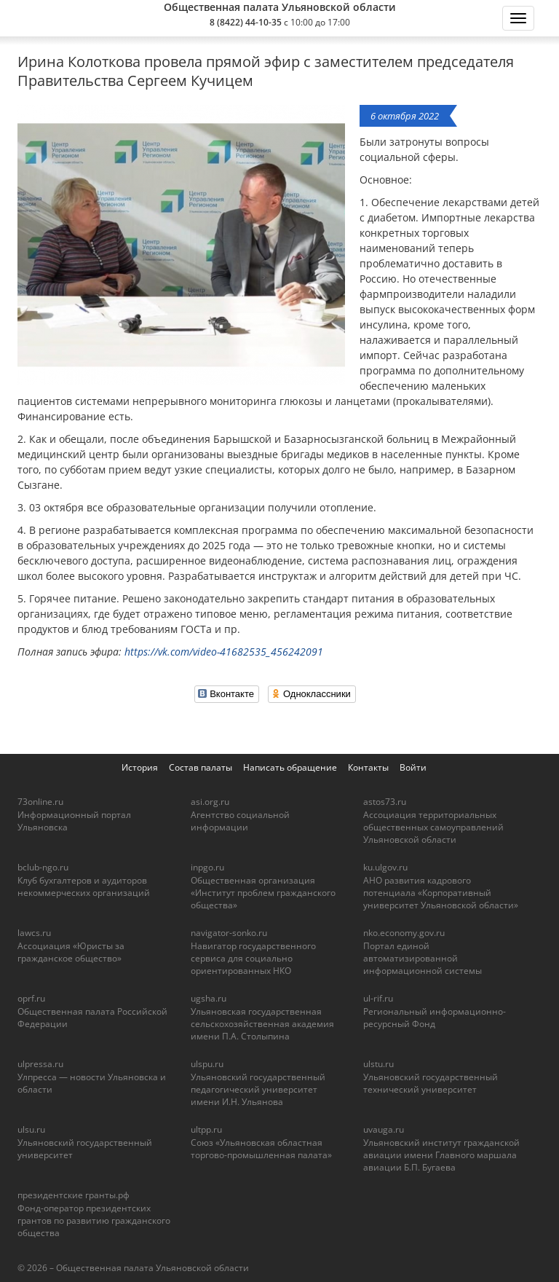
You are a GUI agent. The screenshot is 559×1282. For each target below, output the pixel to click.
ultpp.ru (206, 1129)
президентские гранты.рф (73, 1195)
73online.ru (40, 801)
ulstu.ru (378, 1064)
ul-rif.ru (378, 998)
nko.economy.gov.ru (404, 933)
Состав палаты (200, 767)
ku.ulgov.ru (385, 867)
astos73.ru (384, 801)
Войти (413, 767)
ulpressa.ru (40, 1064)
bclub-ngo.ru (42, 867)
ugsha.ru (208, 998)
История (140, 767)
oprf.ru (31, 998)
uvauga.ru (383, 1129)
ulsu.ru (31, 1129)
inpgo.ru (207, 867)
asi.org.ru (210, 801)
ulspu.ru (207, 1064)
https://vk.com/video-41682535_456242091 (223, 651)
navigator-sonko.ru (229, 933)
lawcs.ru (34, 933)
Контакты (368, 767)
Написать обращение (290, 767)
